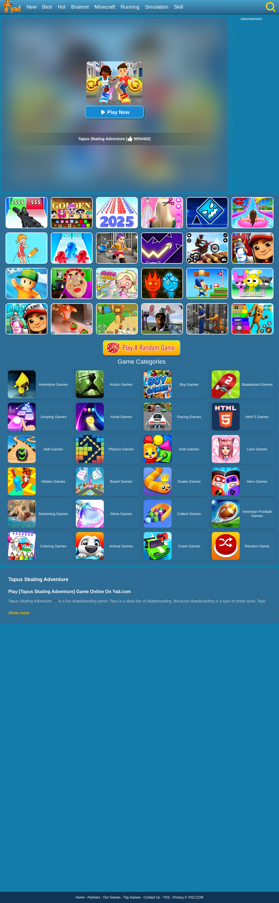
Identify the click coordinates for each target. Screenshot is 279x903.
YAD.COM (195, 897)
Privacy (178, 897)
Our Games (112, 897)
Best (47, 7)
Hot (62, 7)
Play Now (114, 112)
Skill (178, 7)
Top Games (131, 897)
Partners (94, 897)
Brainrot (80, 7)
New (32, 7)
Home (80, 897)
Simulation (156, 7)
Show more (18, 613)
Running (130, 7)
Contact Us (151, 897)
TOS (166, 897)
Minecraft (104, 7)
